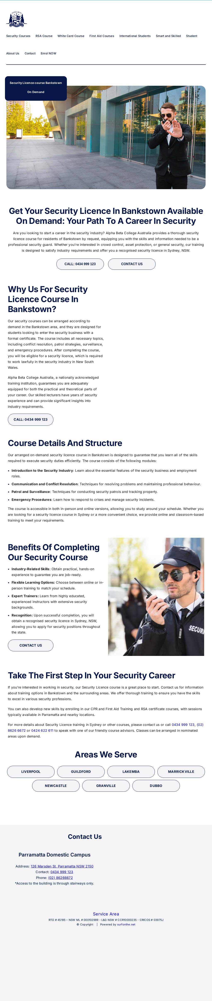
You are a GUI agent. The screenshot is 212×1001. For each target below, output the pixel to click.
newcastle (56, 786)
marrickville (181, 771)
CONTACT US (132, 264)
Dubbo (156, 786)
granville (106, 786)
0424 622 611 (42, 730)
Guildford (81, 771)
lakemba (131, 771)
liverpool (30, 771)
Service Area (106, 914)
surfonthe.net (126, 924)
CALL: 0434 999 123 (80, 264)
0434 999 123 (183, 725)
